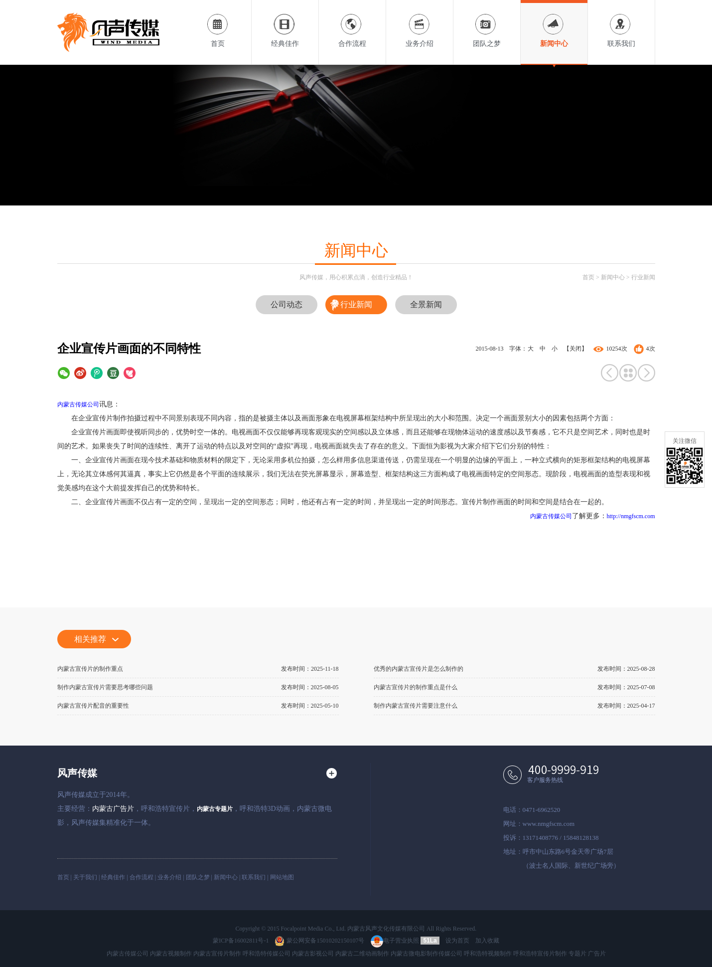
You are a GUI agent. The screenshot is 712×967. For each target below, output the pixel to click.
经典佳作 (285, 23)
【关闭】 (575, 348)
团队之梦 (486, 23)
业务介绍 (419, 23)
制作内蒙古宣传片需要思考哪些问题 (105, 687)
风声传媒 (77, 773)
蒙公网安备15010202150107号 (319, 940)
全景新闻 (426, 304)
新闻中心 (554, 23)
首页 (217, 23)
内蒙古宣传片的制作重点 (90, 668)
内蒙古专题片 (215, 808)
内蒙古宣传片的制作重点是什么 (415, 687)
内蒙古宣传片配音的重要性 (93, 705)
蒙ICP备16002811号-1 (241, 940)
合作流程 (352, 23)
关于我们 (85, 877)
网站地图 (282, 877)
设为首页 (457, 940)
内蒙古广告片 (113, 808)
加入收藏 (487, 940)
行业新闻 (643, 277)
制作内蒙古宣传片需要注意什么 (415, 705)
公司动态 (286, 304)
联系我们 (621, 23)
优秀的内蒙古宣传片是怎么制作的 (418, 668)
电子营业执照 (395, 940)
